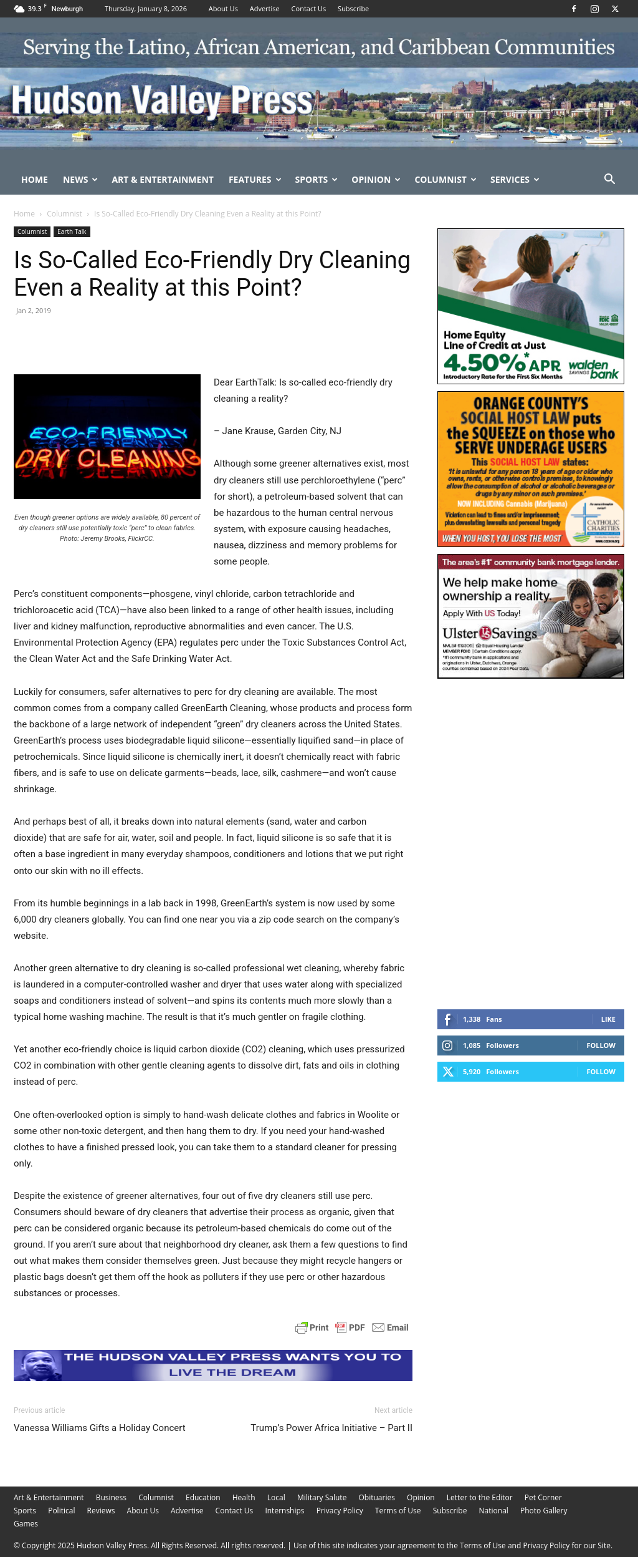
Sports (316, 179)
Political (61, 1510)
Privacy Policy (340, 1510)
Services (515, 179)
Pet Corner (543, 1497)
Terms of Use (398, 1510)
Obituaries (377, 1497)
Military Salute (322, 1497)
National (493, 1510)
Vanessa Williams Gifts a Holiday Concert (100, 1427)
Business (111, 1497)
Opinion (376, 179)
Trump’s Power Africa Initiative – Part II (331, 1427)
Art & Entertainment (163, 179)
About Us (223, 8)
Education (203, 1497)
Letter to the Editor (480, 1497)
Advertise (265, 8)
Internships (284, 1510)
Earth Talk (71, 231)
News (80, 179)
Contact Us (309, 8)
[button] (609, 181)
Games (26, 1523)
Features (255, 179)
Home (34, 179)
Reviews (101, 1510)
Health (243, 1497)
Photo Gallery (544, 1510)
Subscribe (353, 8)
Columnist (445, 179)
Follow (601, 1045)
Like (608, 1019)
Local (276, 1497)
